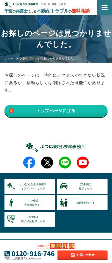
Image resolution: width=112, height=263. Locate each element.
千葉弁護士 (47, 11)
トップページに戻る (56, 110)
